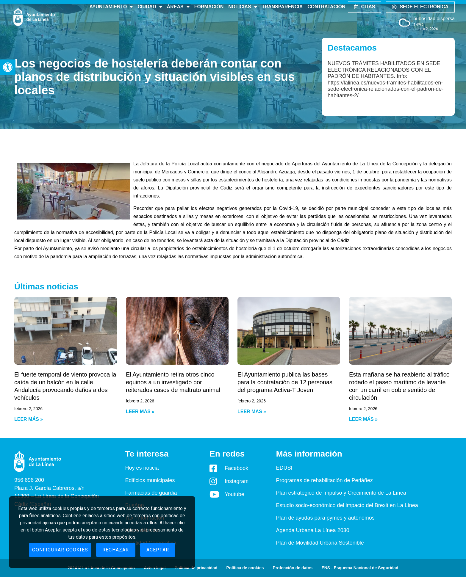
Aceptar (157, 550)
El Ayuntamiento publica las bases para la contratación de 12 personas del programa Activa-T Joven (284, 382)
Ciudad (149, 6)
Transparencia (282, 6)
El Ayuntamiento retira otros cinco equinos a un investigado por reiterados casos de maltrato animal (173, 382)
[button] (7, 67)
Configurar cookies (60, 550)
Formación (209, 6)
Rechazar (115, 550)
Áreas (178, 6)
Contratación (326, 6)
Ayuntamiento (111, 6)
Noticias (242, 6)
